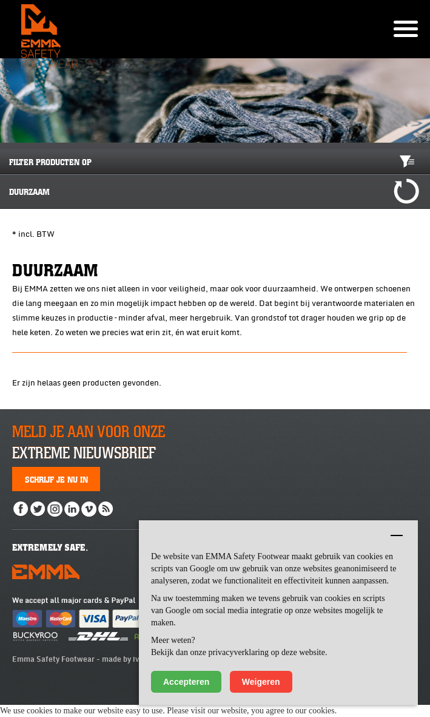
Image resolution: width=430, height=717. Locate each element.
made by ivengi (128, 659)
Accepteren (186, 682)
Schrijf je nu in (56, 479)
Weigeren (261, 682)
